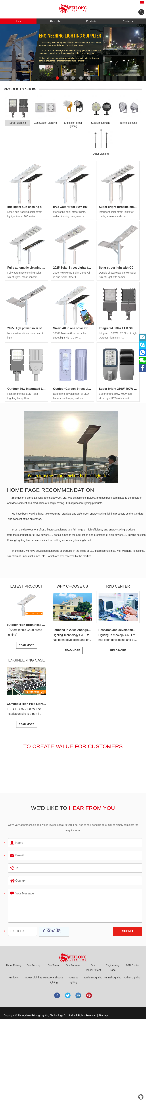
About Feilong (13, 965)
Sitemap (103, 1015)
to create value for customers (73, 746)
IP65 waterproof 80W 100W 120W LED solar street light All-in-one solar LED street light (72, 206)
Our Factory (33, 965)
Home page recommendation (50, 490)
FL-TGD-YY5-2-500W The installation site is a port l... (24, 711)
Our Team (53, 965)
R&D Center (132, 965)
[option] (73, 52)
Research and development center (119, 629)
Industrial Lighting (73, 980)
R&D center (118, 586)
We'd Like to (73, 808)
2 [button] (65, 78)
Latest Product (26, 586)
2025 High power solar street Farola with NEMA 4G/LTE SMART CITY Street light (26, 328)
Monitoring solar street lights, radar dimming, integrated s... (69, 214)
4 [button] (81, 78)
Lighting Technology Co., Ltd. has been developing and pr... (72, 637)
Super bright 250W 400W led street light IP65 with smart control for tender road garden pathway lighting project (118, 388)
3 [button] (73, 78)
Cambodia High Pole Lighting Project (27, 703)
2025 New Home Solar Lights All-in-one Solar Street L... (72, 275)
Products (91, 21)
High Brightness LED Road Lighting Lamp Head (22, 396)
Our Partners (73, 965)
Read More (26, 645)
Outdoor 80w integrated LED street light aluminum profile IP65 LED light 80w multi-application (26, 388)
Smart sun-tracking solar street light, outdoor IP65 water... (24, 214)
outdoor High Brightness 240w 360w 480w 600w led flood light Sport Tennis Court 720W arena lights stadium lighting (27, 624)
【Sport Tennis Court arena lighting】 (24, 632)
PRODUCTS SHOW (20, 89)
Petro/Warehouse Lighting (53, 980)
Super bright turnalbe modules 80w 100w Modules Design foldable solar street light (118, 206)
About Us (54, 21)
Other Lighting (132, 977)
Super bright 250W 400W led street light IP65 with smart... (115, 396)
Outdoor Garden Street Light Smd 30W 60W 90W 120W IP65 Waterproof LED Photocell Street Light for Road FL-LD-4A (72, 388)
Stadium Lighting (92, 977)
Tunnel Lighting (112, 977)
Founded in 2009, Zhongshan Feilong (73, 629)
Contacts (128, 21)
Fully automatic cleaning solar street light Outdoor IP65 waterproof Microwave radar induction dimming (26, 267)
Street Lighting (33, 977)
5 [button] (89, 78)
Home (18, 21)
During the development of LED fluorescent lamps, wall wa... (71, 396)
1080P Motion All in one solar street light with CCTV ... (69, 335)
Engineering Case (26, 660)
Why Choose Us (72, 586)
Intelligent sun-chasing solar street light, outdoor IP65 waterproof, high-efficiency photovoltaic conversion (26, 206)
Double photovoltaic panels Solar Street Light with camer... (117, 275)
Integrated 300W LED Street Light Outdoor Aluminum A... (118, 335)
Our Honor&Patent (93, 967)
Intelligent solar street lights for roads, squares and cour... (116, 214)
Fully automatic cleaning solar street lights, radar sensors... (24, 275)
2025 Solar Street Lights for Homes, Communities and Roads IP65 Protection (72, 267)
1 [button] (57, 78)
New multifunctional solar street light (25, 335)
